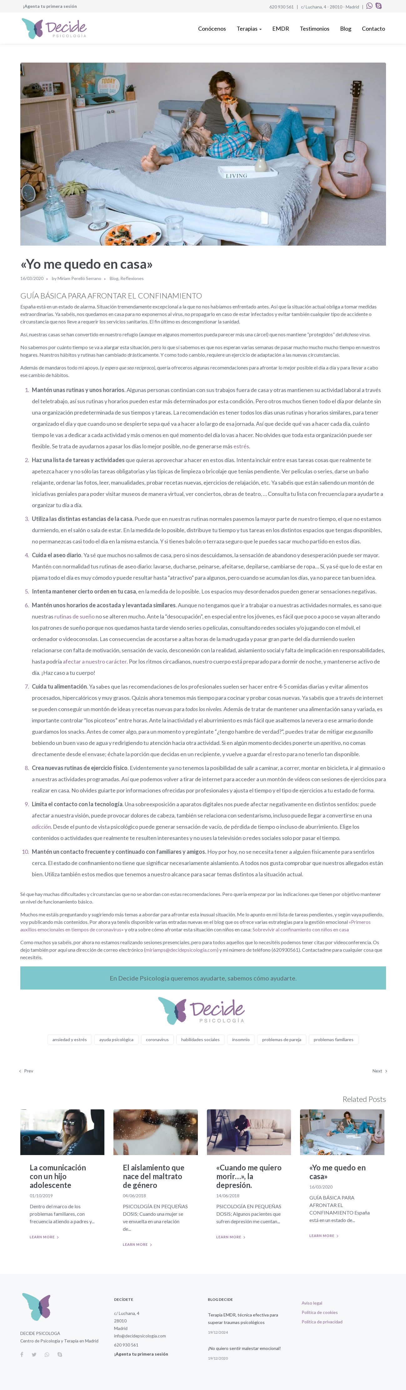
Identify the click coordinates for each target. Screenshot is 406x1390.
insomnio (241, 1039)
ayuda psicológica (116, 1039)
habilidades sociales (200, 1039)
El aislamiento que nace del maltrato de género (153, 1176)
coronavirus (157, 1039)
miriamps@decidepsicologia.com (181, 950)
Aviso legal (312, 1303)
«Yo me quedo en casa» (337, 1172)
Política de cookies (320, 1312)
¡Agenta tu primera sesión (50, 6)
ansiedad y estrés (70, 1039)
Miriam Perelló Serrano (79, 278)
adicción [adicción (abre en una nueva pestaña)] (41, 826)
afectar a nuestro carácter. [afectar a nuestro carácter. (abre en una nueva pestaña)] (95, 661)
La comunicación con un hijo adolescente (58, 1176)
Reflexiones (132, 278)
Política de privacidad (322, 1321)
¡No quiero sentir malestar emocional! (244, 1348)
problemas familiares (333, 1039)
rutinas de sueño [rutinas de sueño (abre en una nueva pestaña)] (74, 616)
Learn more (42, 1237)
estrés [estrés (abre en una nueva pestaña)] (241, 446)
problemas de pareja (281, 1039)
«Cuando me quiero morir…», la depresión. (249, 1176)
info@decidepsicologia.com (140, 1335)
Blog (114, 278)
